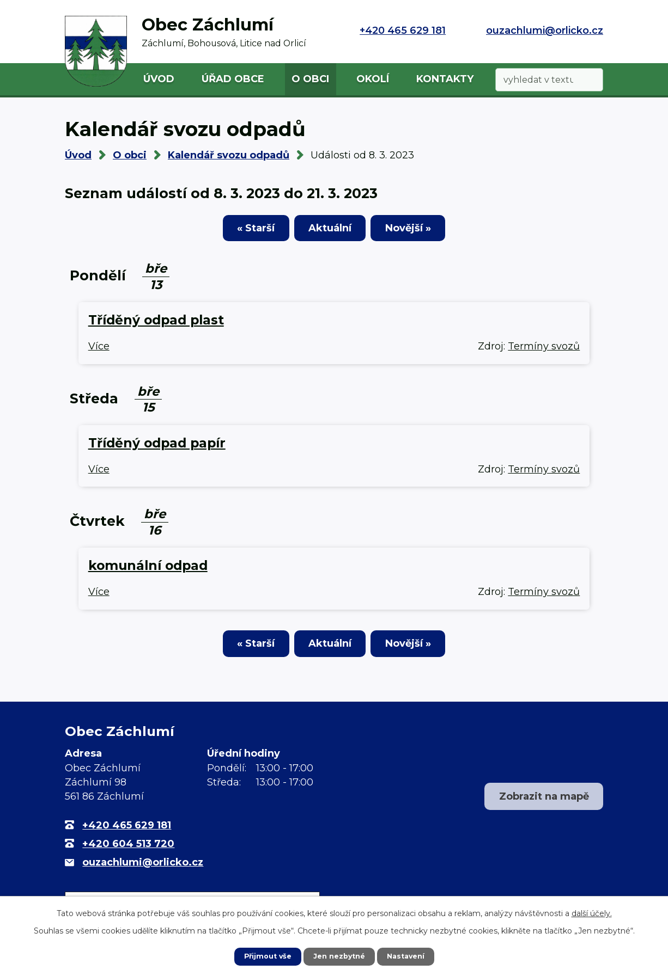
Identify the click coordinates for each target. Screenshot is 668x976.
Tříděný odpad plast (156, 324)
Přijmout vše (263, 956)
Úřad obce (233, 79)
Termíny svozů (544, 350)
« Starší (238, 231)
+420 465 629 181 (403, 30)
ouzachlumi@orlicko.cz (544, 30)
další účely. (592, 912)
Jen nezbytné (339, 956)
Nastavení (410, 956)
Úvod (158, 79)
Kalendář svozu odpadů (228, 155)
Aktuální (329, 231)
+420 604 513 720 (128, 851)
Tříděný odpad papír (157, 447)
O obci (310, 79)
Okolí (372, 79)
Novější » (426, 231)
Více (99, 350)
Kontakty (444, 79)
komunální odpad (148, 569)
